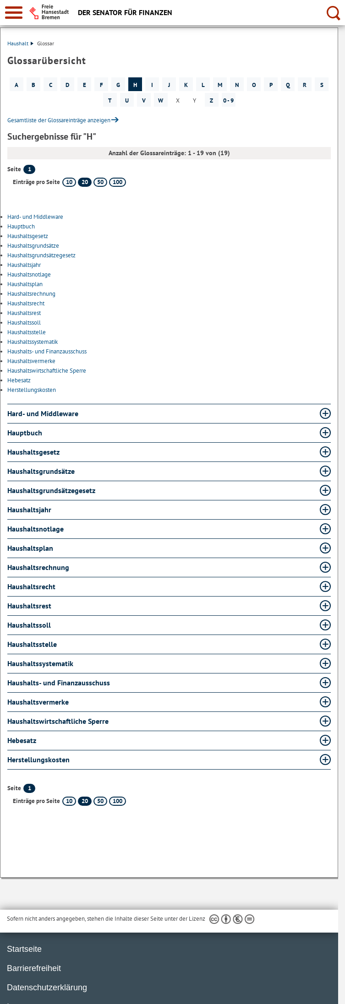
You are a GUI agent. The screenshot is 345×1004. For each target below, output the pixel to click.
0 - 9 (228, 100)
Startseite (24, 949)
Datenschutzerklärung (47, 987)
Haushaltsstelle (26, 332)
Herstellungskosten (31, 390)
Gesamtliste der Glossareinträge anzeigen (58, 120)
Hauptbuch (21, 226)
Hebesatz (19, 380)
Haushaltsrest (24, 313)
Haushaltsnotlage (29, 274)
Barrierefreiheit (34, 968)
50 (100, 182)
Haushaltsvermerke (31, 361)
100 (117, 182)
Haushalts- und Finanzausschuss (47, 351)
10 (69, 182)
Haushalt (20, 43)
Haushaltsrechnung (31, 294)
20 (85, 182)
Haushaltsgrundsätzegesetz (41, 255)
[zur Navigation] (13, 12)
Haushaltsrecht (25, 303)
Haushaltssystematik (32, 342)
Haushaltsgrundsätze (33, 246)
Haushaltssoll (24, 322)
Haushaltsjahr (24, 265)
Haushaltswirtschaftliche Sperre (46, 370)
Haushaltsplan (25, 284)
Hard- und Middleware (35, 217)
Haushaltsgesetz (27, 236)
